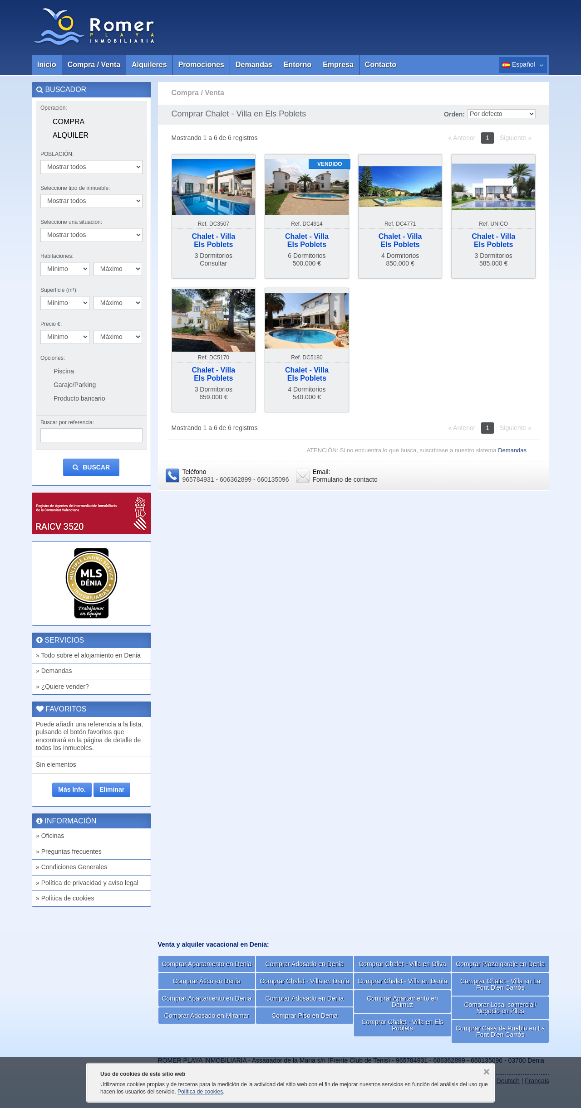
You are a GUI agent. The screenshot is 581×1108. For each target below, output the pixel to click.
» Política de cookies (65, 898)
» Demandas (54, 670)
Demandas (254, 64)
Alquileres (149, 64)
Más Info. (72, 789)
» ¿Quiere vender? (62, 686)
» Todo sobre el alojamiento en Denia (88, 655)
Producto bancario (79, 398)
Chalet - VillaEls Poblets (213, 240)
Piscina (64, 371)
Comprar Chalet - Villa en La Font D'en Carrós (500, 984)
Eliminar (111, 789)
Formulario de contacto (345, 479)
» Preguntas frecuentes (69, 851)
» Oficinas (50, 835)
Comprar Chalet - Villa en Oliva (402, 964)
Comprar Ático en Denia (207, 981)
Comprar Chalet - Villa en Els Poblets (402, 1025)
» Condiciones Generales (71, 867)
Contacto (380, 64)
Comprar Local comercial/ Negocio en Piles (500, 1008)
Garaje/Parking (75, 384)
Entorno (297, 64)
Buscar (91, 467)
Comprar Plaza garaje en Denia (500, 964)
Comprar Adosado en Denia (305, 964)
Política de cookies (200, 1092)
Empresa (338, 64)
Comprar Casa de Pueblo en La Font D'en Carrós (500, 1031)
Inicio (46, 64)
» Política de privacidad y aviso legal (87, 882)
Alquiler (71, 135)
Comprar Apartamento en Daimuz (402, 1001)
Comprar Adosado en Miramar (207, 1015)
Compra (68, 122)
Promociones (201, 64)
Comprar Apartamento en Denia (206, 964)
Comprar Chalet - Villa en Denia (304, 981)
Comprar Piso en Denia (304, 1015)
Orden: (454, 114)
